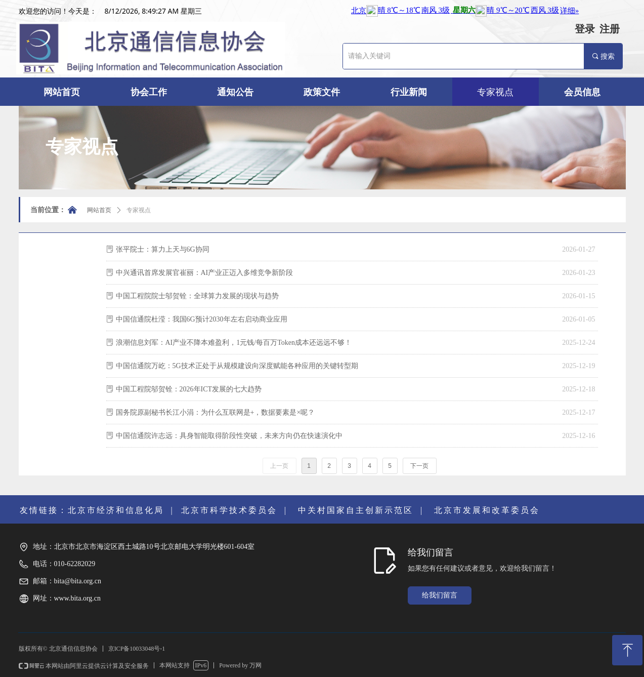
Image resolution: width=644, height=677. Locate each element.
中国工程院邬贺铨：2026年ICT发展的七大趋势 (189, 389)
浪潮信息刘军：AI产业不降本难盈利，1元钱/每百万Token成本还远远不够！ (234, 342)
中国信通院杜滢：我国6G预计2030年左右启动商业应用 (201, 319)
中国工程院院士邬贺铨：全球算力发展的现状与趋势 (197, 296)
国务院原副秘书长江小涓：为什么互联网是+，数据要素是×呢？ (215, 412)
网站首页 (99, 210)
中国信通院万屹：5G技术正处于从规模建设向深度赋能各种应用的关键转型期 (237, 366)
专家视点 (138, 210)
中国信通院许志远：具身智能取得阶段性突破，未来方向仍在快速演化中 (229, 436)
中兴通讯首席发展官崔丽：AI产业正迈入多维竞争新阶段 (204, 272)
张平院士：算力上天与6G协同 (162, 249)
